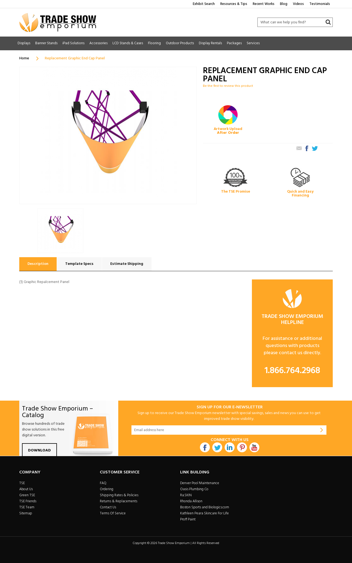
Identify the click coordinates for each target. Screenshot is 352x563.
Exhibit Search (204, 4)
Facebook (205, 447)
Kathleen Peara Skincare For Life (204, 513)
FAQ (103, 483)
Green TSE (27, 495)
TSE (22, 483)
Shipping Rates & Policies (119, 495)
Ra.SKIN (186, 495)
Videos (298, 4)
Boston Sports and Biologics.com (204, 507)
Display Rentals (210, 43)
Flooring (154, 43)
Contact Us (108, 507)
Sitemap (25, 513)
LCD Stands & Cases (127, 43)
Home (24, 58)
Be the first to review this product (228, 86)
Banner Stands (46, 43)
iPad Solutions (73, 43)
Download (39, 450)
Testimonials (319, 4)
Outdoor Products (180, 43)
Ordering (106, 489)
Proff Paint (188, 519)
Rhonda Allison (191, 501)
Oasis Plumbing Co (194, 489)
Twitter (217, 447)
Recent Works (263, 4)
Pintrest (242, 447)
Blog (283, 4)
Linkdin (230, 447)
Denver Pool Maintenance (199, 483)
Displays (24, 43)
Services (253, 43)
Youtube (254, 447)
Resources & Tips (233, 4)
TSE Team (26, 507)
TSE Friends (27, 501)
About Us (26, 489)
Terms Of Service (113, 513)
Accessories (98, 43)
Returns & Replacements (118, 501)
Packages (234, 43)
